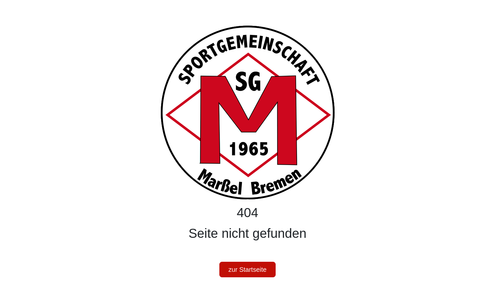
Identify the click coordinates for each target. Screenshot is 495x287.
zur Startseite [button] (247, 269)
